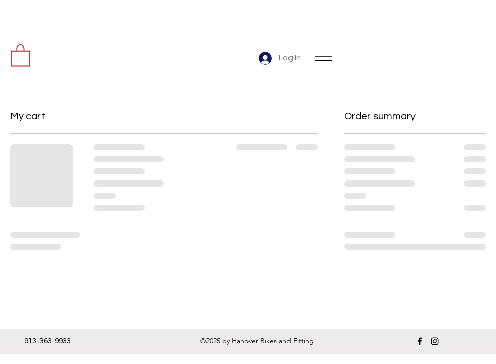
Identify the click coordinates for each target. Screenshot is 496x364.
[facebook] (420, 341)
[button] (20, 54)
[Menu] (323, 58)
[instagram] (435, 341)
